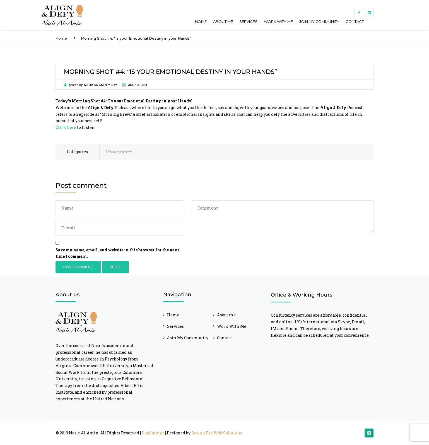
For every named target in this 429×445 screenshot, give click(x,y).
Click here (66, 127)
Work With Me (278, 21)
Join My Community (319, 21)
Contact (355, 21)
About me (223, 21)
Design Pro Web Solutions (216, 433)
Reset (115, 267)
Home (201, 21)
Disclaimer (153, 433)
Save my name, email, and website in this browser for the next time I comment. (117, 253)
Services (248, 21)
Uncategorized (118, 151)
